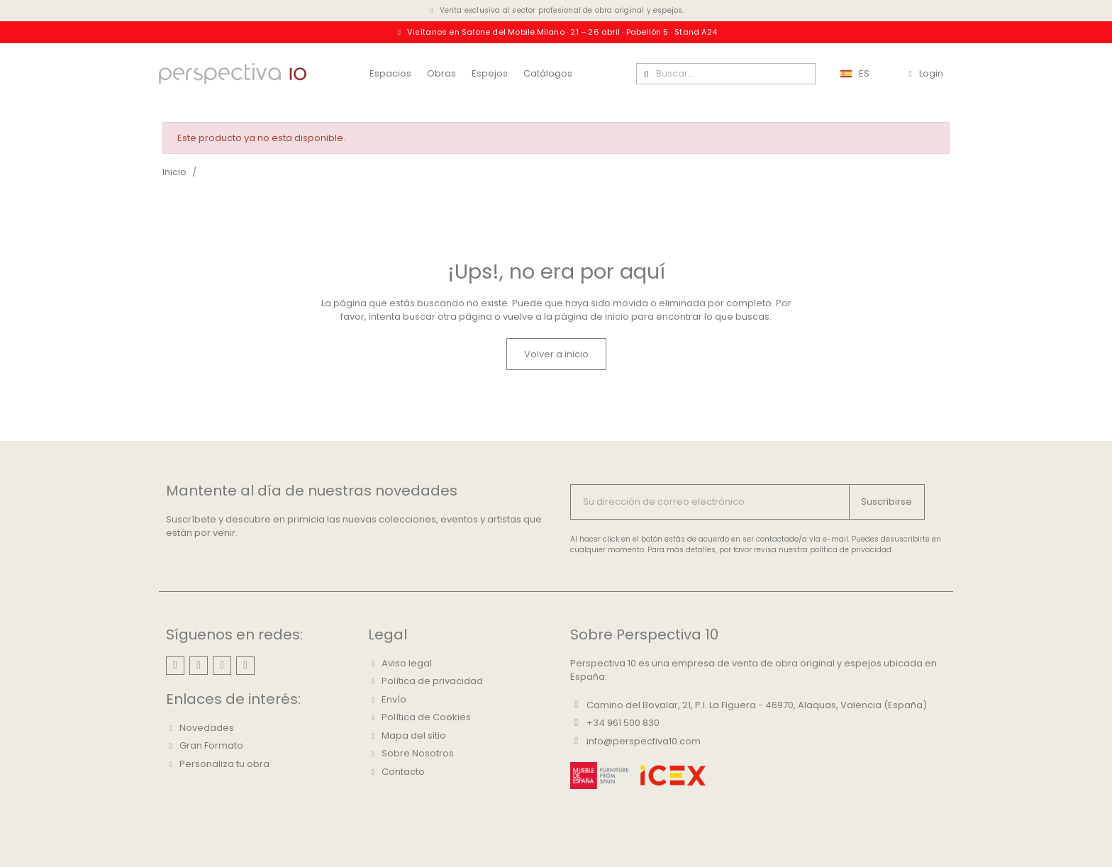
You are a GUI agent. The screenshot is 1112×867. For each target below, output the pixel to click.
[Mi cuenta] (925, 73)
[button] (556, 354)
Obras (441, 73)
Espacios (390, 73)
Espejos (490, 73)
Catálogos (547, 73)
